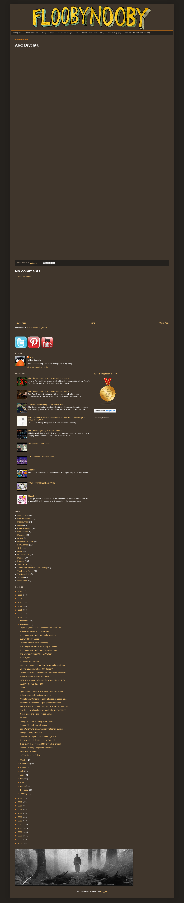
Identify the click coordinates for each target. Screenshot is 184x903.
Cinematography (114, 33)
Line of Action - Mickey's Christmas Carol (45, 404)
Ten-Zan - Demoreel (28, 751)
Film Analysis (23, 545)
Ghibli (19, 548)
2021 (20, 610)
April (22, 782)
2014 (20, 813)
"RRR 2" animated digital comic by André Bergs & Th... (43, 680)
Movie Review (23, 554)
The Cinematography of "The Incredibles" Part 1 (48, 378)
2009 (20, 832)
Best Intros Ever (24, 519)
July (22, 771)
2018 (20, 798)
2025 (20, 595)
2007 (20, 840)
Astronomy (22, 515)
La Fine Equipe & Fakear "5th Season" (36, 669)
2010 (20, 828)
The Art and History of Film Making (32, 567)
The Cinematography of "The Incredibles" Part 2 (48, 391)
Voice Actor (22, 581)
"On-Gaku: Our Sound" (29, 661)
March (23, 786)
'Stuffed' (23, 718)
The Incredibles (24, 574)
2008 (20, 836)
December (25, 621)
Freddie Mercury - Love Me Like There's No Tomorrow (43, 673)
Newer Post (21, 323)
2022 (20, 606)
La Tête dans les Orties (30, 755)
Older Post (163, 323)
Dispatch (31, 470)
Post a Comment (25, 276)
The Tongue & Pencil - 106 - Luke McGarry (38, 635)
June (22, 775)
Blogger (103, 891)
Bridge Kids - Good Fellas (39, 444)
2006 (20, 843)
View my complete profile (37, 367)
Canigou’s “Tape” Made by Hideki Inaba (36, 721)
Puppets (20, 561)
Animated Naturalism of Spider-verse (35, 695)
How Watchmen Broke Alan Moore (34, 676)
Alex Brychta (25, 658)
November (25, 624)
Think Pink (32, 496)
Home (92, 323)
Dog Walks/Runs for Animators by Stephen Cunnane (42, 729)
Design (20, 538)
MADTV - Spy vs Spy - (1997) (32, 684)
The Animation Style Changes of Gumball (37, 740)
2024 (20, 599)
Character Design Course (68, 33)
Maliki (22, 688)
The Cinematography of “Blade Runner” (45, 430)
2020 (20, 614)
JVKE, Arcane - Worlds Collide (41, 457)
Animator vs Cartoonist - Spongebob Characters (40, 703)
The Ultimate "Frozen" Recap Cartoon (36, 654)
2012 (20, 821)
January (24, 793)
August (23, 767)
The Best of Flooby (25, 571)
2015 (20, 810)
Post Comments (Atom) (37, 327)
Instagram (17, 33)
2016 (20, 806)
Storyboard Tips (48, 33)
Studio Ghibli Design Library (93, 33)
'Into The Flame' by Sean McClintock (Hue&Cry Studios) (44, 706)
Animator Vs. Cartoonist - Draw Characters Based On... (43, 699)
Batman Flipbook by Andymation (33, 725)
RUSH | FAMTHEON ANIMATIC (41, 483)
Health (20, 551)
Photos (20, 558)
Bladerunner (22, 522)
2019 (20, 617)
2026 (20, 591)
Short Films (22, 564)
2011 (20, 825)
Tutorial (20, 577)
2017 (20, 802)
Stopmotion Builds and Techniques (34, 631)
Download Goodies (25, 541)
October (24, 760)
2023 (20, 602)
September (25, 763)
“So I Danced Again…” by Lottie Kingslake (38, 736)
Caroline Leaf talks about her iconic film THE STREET (43, 710)
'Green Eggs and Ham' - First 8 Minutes (37, 714)
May (22, 778)
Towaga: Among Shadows (31, 733)
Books (20, 525)
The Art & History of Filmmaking (137, 33)
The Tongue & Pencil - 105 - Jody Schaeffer (38, 646)
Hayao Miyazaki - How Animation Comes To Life (40, 628)
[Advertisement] (92, 300)
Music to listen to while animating (34, 643)
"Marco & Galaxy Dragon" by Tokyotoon (37, 748)
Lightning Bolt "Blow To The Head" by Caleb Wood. (41, 691)
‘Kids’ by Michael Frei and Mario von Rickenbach (40, 744)
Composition (22, 532)
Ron (31, 357)
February (24, 790)
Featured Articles (31, 33)
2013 (20, 817)
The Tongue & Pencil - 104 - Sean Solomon (38, 650)
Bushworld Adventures (29, 639)
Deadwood (22, 535)
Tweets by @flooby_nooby (105, 374)
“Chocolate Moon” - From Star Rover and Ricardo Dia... (43, 665)
